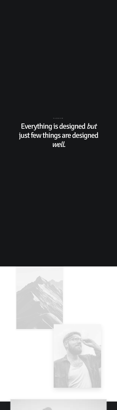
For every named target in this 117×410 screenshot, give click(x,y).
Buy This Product (58, 397)
